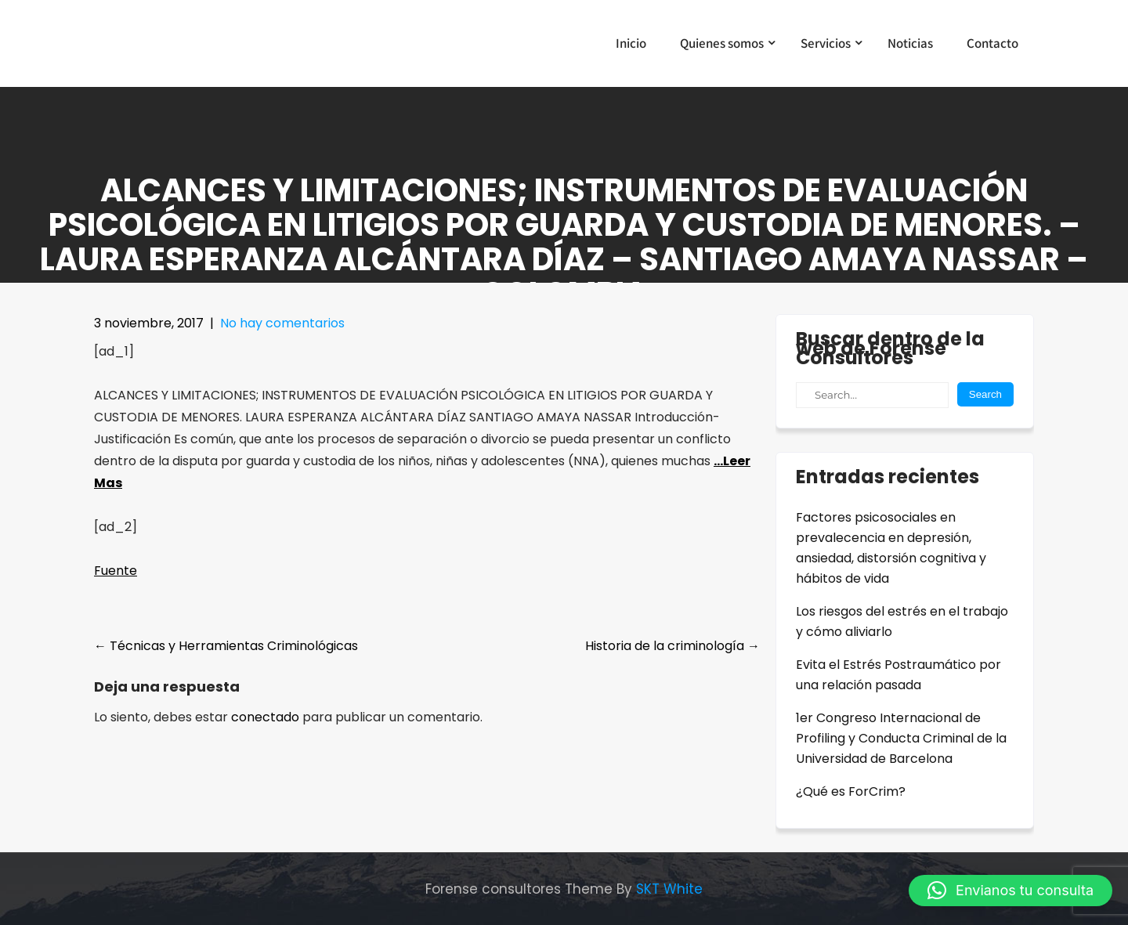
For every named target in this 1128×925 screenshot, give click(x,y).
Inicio (631, 43)
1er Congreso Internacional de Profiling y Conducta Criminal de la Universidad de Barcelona (901, 738)
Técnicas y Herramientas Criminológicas (226, 646)
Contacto (992, 43)
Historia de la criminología (672, 646)
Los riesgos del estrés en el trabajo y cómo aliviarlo (902, 621)
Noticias (910, 43)
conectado (265, 717)
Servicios (826, 43)
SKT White (669, 889)
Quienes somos (722, 43)
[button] (1010, 890)
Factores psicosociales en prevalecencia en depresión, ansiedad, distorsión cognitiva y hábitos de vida (891, 547)
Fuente (115, 571)
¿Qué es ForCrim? (851, 791)
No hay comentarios (282, 323)
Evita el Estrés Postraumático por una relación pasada (898, 675)
